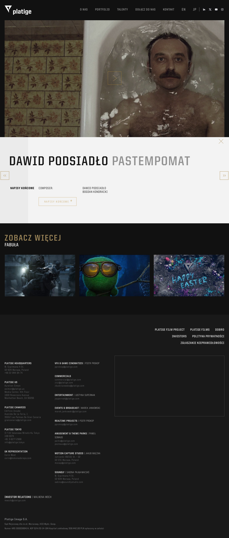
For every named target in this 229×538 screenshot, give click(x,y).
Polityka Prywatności (208, 336)
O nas (84, 9)
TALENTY (122, 9)
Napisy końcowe (58, 201)
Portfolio (102, 9)
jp (194, 10)
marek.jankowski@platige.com (71, 411)
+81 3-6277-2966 (13, 439)
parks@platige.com (65, 441)
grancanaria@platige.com (18, 420)
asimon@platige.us (14, 389)
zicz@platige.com (64, 382)
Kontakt (168, 9)
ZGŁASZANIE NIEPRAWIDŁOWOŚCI (202, 343)
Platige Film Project (170, 329)
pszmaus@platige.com (66, 444)
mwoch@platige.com (15, 500)
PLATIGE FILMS (200, 329)
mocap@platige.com (65, 463)
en (184, 10)
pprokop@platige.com (66, 367)
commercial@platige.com (68, 379)
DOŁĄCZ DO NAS (145, 9)
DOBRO (219, 329)
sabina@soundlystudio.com (69, 482)
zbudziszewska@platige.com (69, 386)
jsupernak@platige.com (67, 398)
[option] (40, 275)
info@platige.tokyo (15, 442)
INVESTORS (179, 336)
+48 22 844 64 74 (14, 373)
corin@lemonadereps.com (18, 458)
